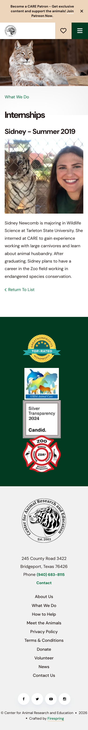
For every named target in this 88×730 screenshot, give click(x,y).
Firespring (56, 718)
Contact (44, 583)
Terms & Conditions (44, 640)
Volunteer (44, 658)
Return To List (21, 289)
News (44, 667)
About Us (44, 596)
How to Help (44, 614)
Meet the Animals (44, 623)
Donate (63, 31)
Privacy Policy (44, 631)
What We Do (44, 605)
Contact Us (44, 675)
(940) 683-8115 (51, 574)
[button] (82, 11)
